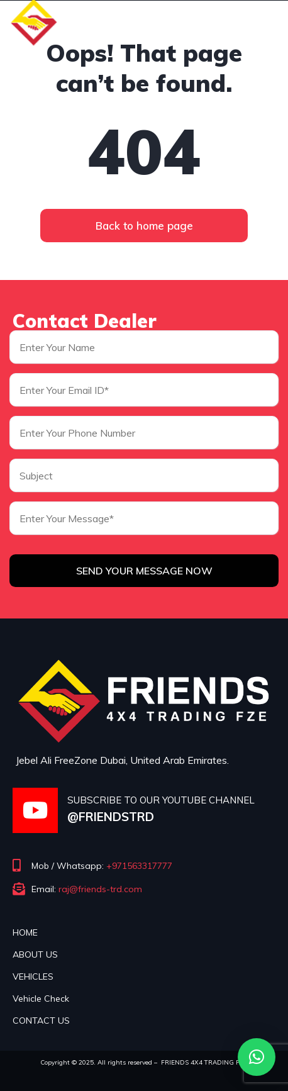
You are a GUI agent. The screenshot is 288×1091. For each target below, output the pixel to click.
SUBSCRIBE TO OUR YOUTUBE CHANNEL (161, 800)
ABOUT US (35, 954)
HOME (25, 932)
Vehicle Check (41, 998)
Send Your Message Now (144, 570)
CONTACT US (41, 1020)
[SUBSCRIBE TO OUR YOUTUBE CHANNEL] (35, 810)
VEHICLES (33, 976)
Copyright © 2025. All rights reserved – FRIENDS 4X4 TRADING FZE (144, 1062)
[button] (256, 1057)
